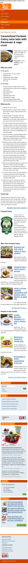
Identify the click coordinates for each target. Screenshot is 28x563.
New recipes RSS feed (7, 550)
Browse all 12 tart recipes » (17, 377)
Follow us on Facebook (24, 417)
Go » (25, 388)
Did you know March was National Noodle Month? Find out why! (15, 504)
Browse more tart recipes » (17, 208)
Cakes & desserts (5, 24)
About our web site (6, 539)
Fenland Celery (18, 214)
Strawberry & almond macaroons (10, 471)
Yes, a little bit (6, 488)
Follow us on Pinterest (20, 417)
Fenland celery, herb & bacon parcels (20, 269)
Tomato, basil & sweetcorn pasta (10, 403)
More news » (21, 525)
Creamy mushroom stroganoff (9, 406)
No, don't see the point (8, 492)
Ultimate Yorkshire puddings (9, 399)
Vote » (24, 494)
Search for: (4, 386)
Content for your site (7, 549)
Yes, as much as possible (8, 487)
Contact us (4, 542)
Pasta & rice (4, 19)
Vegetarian (4, 22)
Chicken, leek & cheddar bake (9, 408)
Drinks (2, 27)
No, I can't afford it (7, 490)
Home (2, 11)
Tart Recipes (13, 32)
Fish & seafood (5, 16)
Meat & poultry (4, 13)
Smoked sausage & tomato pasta (10, 401)
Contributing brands (7, 547)
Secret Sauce (8, 561)
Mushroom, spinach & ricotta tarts (19, 339)
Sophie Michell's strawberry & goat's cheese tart (19, 319)
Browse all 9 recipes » (19, 308)
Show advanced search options (4, 390)
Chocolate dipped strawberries (12, 447)
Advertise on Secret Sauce (8, 541)
